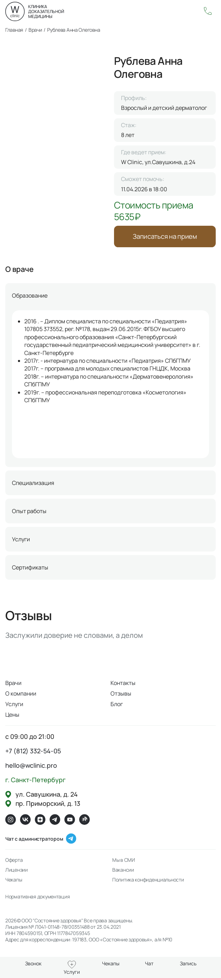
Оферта (14, 862)
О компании (20, 695)
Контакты (122, 684)
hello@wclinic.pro (31, 767)
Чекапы (13, 881)
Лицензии (16, 871)
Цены (12, 716)
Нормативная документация (37, 898)
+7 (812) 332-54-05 (33, 752)
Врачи (13, 684)
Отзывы (120, 695)
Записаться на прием (165, 237)
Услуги (14, 705)
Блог (116, 705)
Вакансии (123, 871)
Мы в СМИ (123, 862)
